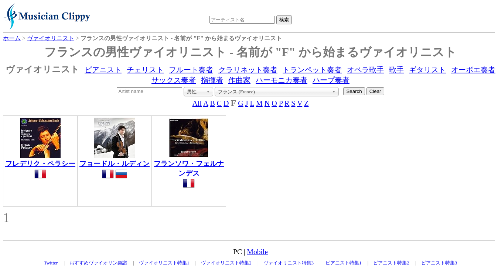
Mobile (257, 252)
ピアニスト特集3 (439, 263)
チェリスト (145, 70)
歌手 (396, 70)
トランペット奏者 (312, 70)
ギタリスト (427, 70)
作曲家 (239, 80)
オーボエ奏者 (473, 70)
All (197, 103)
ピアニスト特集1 (343, 263)
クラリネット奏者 (247, 70)
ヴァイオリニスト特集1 (164, 263)
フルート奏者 (191, 70)
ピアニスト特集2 (391, 263)
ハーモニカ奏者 (281, 80)
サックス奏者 (173, 80)
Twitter (51, 263)
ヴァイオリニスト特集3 (288, 263)
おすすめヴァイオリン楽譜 (98, 263)
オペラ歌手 (365, 70)
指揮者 (212, 80)
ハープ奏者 (331, 80)
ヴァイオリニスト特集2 (226, 263)
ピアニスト (103, 70)
